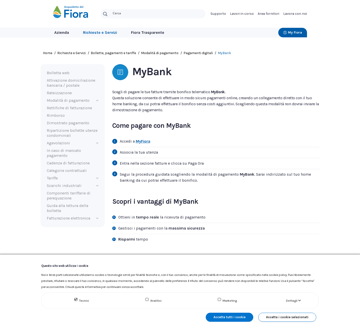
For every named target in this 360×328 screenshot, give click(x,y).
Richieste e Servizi (100, 32)
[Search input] (158, 13)
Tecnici (84, 300)
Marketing (229, 300)
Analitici (156, 300)
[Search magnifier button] (105, 14)
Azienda (61, 32)
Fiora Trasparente (147, 32)
